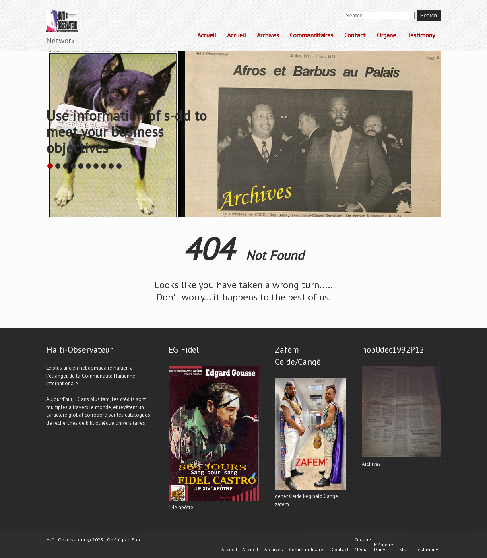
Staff (404, 549)
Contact (355, 35)
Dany (379, 549)
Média (361, 549)
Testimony (421, 35)
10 (119, 166)
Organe (386, 35)
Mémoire (383, 544)
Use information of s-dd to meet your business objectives (126, 131)
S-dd (137, 540)
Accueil (206, 35)
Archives (268, 35)
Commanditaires (311, 35)
